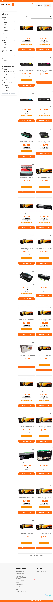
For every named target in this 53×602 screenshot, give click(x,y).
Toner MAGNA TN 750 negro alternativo (26, 319)
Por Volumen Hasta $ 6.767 (44, 542)
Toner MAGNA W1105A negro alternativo (44, 178)
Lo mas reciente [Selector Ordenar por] (41, 16)
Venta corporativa (19, 586)
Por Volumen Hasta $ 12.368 (26, 542)
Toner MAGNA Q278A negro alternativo (44, 533)
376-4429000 (22, 573)
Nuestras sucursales (20, 582)
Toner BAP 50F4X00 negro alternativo (43, 284)
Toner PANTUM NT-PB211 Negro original (26, 178)
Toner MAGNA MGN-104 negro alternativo (44, 320)
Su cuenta (40, 568)
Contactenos (18, 578)
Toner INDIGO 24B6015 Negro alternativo (44, 142)
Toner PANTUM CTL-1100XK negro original (44, 106)
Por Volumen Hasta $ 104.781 (26, 115)
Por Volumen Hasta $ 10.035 (44, 186)
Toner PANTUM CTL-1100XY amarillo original (26, 71)
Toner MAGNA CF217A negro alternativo (26, 390)
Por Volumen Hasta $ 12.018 (26, 400)
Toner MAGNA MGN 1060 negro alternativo (44, 427)
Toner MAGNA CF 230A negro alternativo (44, 391)
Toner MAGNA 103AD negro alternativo (44, 248)
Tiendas (38, 576)
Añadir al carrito (26, 49)
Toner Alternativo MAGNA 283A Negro (26, 426)
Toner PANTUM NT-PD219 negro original (26, 142)
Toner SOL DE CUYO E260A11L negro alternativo (27, 284)
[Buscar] (22, 4)
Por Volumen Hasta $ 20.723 (26, 329)
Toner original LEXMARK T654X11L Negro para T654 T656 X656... (44, 462)
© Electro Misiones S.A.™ (36, 600)
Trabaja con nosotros (20, 580)
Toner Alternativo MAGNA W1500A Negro (44, 35)
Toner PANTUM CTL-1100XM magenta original (44, 71)
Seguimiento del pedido (41, 571)
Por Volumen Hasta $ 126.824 (44, 222)
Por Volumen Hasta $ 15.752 (44, 507)
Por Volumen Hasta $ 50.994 (26, 186)
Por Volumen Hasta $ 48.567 (26, 151)
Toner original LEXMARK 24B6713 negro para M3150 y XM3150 (27, 462)
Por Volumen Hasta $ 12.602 (44, 44)
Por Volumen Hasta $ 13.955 (26, 507)
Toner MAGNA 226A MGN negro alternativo (44, 498)
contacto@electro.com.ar (21, 577)
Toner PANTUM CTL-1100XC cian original (27, 106)
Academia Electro (19, 584)
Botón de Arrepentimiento (40, 579)
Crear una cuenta (40, 574)
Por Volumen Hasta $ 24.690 (26, 293)
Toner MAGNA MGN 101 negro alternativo (44, 356)
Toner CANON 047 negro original (43, 212)
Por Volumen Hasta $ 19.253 (44, 364)
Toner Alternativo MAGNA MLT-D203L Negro (26, 213)
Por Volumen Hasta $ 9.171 (26, 44)
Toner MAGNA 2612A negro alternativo (26, 533)
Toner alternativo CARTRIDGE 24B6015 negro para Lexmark (27, 356)
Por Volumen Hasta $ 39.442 (26, 222)
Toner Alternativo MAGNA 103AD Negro (26, 34)
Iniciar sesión (39, 573)
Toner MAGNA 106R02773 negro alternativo (26, 249)
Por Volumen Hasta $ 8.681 (44, 400)
